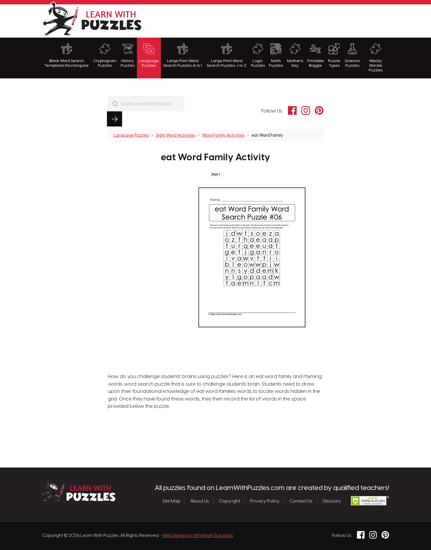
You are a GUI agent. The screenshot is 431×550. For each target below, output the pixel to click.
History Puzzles (128, 55)
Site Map (171, 501)
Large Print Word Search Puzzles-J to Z (227, 55)
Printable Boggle (315, 55)
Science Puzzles (352, 55)
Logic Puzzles (258, 55)
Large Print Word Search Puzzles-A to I (182, 55)
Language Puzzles (149, 55)
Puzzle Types (334, 55)
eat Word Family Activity (215, 142)
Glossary (331, 501)
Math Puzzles (276, 55)
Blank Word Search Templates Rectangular (66, 55)
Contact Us (300, 501)
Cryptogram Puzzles (105, 55)
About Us (199, 501)
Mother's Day (295, 55)
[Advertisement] (283, 20)
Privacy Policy (264, 501)
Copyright (229, 501)
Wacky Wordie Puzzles (376, 58)
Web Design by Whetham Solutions (197, 535)
